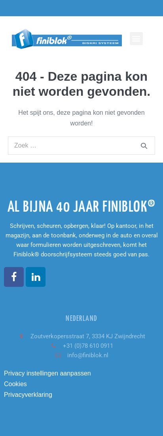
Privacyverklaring (28, 394)
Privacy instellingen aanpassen (47, 373)
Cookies (15, 384)
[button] (136, 38)
